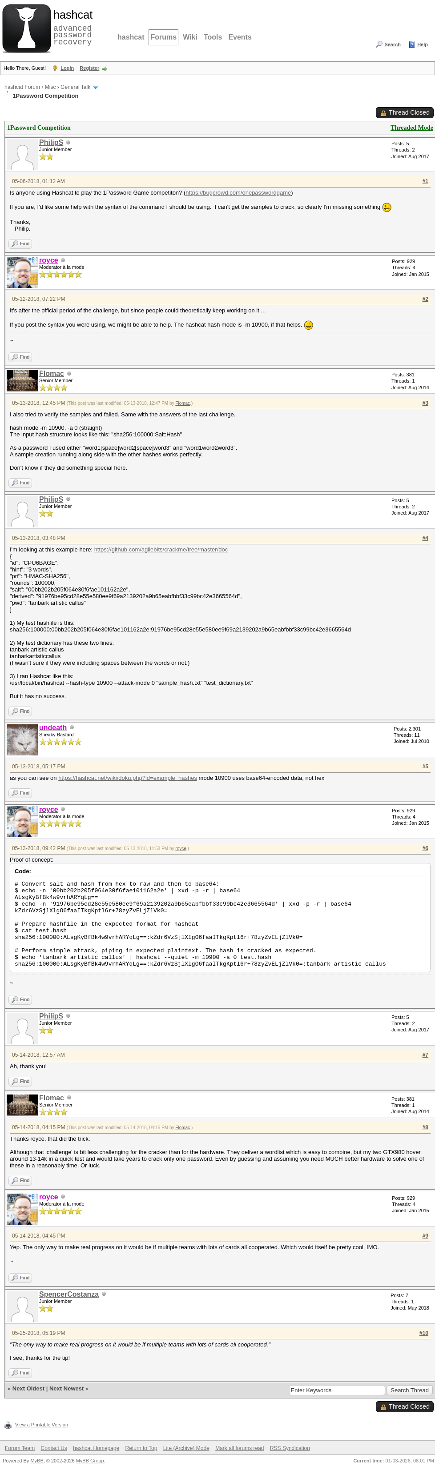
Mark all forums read (239, 1448)
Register (89, 68)
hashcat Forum (22, 87)
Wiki (190, 37)
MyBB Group (90, 1460)
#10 (423, 1333)
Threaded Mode (412, 127)
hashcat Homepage (96, 1448)
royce (180, 848)
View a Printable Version (41, 1424)
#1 (425, 181)
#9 (425, 1236)
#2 (425, 299)
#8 (425, 1127)
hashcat (130, 37)
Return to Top (141, 1448)
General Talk (75, 87)
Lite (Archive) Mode (186, 1448)
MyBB (36, 1460)
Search (392, 44)
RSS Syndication (290, 1448)
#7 (425, 1055)
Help (422, 44)
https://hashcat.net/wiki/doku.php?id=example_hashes (127, 778)
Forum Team (20, 1448)
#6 (425, 848)
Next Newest (66, 1388)
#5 (425, 766)
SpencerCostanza (69, 1294)
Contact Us (53, 1448)
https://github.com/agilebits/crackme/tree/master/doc (161, 549)
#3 (425, 403)
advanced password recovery (71, 27)
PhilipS (51, 142)
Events (239, 37)
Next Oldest (28, 1388)
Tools (213, 37)
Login (67, 68)
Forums (163, 37)
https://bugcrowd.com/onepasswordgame (238, 192)
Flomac (51, 373)
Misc (50, 87)
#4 (425, 538)
